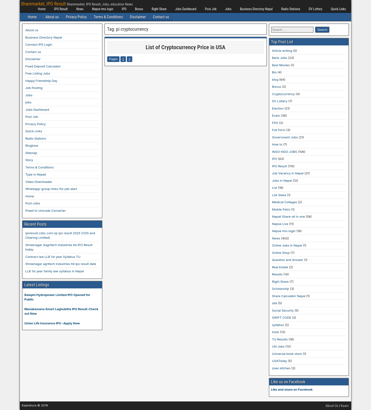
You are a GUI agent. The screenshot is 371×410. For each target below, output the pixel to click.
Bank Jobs (279, 58)
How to (277, 144)
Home (42, 9)
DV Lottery (315, 9)
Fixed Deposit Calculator (43, 66)
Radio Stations (290, 9)
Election (278, 108)
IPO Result (61, 9)
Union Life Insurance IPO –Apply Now (52, 323)
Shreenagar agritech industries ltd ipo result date (60, 264)
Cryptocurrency (283, 94)
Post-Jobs (32, 203)
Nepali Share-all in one (288, 216)
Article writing (282, 51)
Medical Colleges (284, 202)
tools (275, 332)
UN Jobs (278, 346)
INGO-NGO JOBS (284, 152)
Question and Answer (287, 260)
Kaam (345, 406)
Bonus (139, 9)
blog (275, 79)
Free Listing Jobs (37, 73)
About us (52, 17)
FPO (275, 123)
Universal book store (287, 354)
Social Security (283, 310)
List (274, 188)
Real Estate (280, 267)
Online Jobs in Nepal (287, 245)
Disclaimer (138, 17)
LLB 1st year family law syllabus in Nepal (54, 271)
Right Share (159, 9)
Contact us (161, 17)
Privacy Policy (76, 17)
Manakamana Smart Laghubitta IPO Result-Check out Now (61, 311)
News (80, 9)
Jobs (228, 9)
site (274, 303)
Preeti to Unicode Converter (45, 210)
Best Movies (281, 65)
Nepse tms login (102, 9)
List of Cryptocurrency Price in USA (185, 47)
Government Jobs (285, 137)
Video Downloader (38, 182)
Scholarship (280, 289)
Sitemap (31, 153)
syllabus (278, 325)
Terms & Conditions (108, 17)
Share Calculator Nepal (288, 296)
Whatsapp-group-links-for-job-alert (51, 189)
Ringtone (31, 145)
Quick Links (338, 9)
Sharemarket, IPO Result (43, 4)
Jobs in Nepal (282, 180)
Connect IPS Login (38, 44)
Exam (276, 115)
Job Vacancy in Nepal (288, 173)
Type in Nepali (35, 174)
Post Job (210, 9)
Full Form (278, 130)
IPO (124, 9)
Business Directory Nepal (256, 9)
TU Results (280, 339)
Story (29, 160)
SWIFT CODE (281, 317)
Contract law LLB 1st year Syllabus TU (52, 257)
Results (277, 274)
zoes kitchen (281, 368)
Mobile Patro (281, 209)
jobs (28, 102)
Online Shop (281, 253)
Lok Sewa (279, 195)
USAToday (279, 361)
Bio (274, 72)
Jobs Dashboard (185, 9)
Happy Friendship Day (41, 81)
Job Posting (34, 88)
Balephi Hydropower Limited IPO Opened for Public (57, 297)
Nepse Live (280, 224)
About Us (332, 406)
